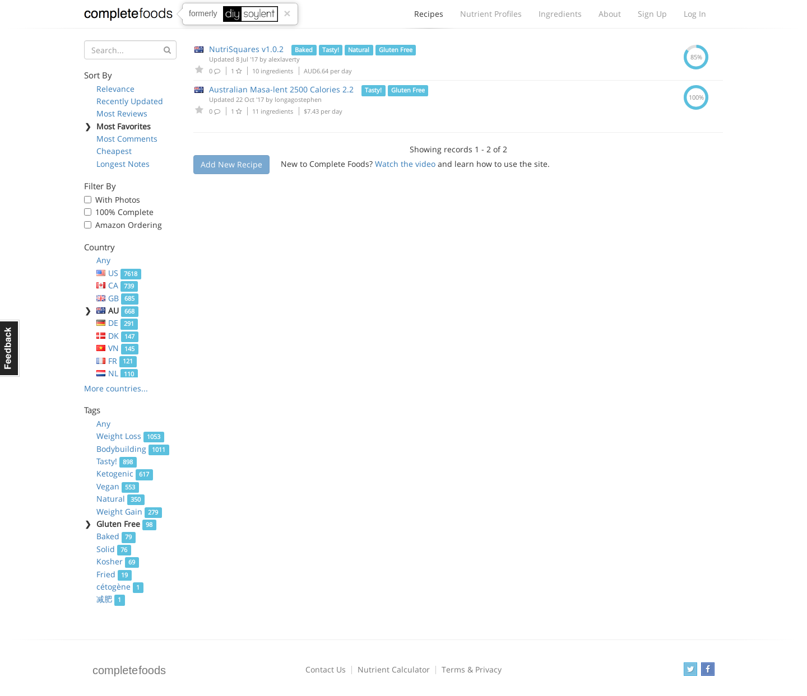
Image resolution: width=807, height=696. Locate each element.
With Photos (117, 199)
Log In (695, 13)
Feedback (10, 348)
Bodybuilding (132, 448)
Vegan (117, 486)
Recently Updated (129, 101)
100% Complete (124, 212)
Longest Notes (123, 163)
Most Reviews (121, 113)
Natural (120, 498)
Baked (116, 536)
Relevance (115, 88)
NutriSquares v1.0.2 (246, 49)
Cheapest (114, 151)
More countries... (116, 388)
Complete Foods (128, 16)
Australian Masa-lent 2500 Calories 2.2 (281, 89)
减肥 (110, 599)
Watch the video (405, 163)
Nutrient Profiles (491, 13)
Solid (113, 549)
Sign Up (652, 13)
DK (117, 335)
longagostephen (298, 99)
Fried (114, 574)
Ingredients (560, 13)
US (118, 273)
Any (103, 260)
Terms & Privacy (472, 669)
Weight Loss (130, 436)
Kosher (117, 561)
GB (117, 298)
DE (117, 322)
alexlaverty (284, 59)
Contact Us (325, 669)
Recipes (429, 16)
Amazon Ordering (128, 224)
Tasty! (116, 461)
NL (117, 373)
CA (117, 285)
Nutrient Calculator (394, 669)
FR (116, 361)
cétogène (119, 586)
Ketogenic (124, 473)
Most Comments (126, 138)
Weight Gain (129, 511)
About (610, 13)
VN (117, 348)
